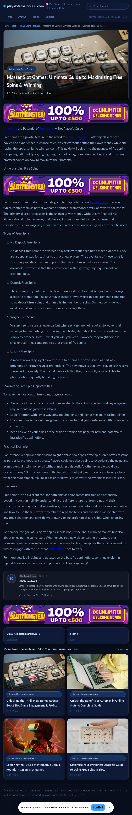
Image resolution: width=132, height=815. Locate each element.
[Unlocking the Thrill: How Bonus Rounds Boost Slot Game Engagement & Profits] (34, 685)
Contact (50, 16)
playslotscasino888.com (25, 6)
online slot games (78, 137)
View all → (123, 649)
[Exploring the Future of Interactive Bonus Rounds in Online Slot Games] (34, 749)
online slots (56, 549)
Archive (22, 16)
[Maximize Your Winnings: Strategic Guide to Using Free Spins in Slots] (97, 749)
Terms (81, 794)
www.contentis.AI (55, 794)
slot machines (99, 202)
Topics (36, 16)
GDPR (72, 794)
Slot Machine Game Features (26, 25)
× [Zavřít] (109, 807)
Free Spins (46, 128)
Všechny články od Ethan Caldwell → (35, 595)
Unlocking (10, 128)
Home (9, 16)
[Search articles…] (109, 6)
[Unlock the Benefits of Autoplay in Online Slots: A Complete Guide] (97, 685)
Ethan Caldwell (28, 580)
